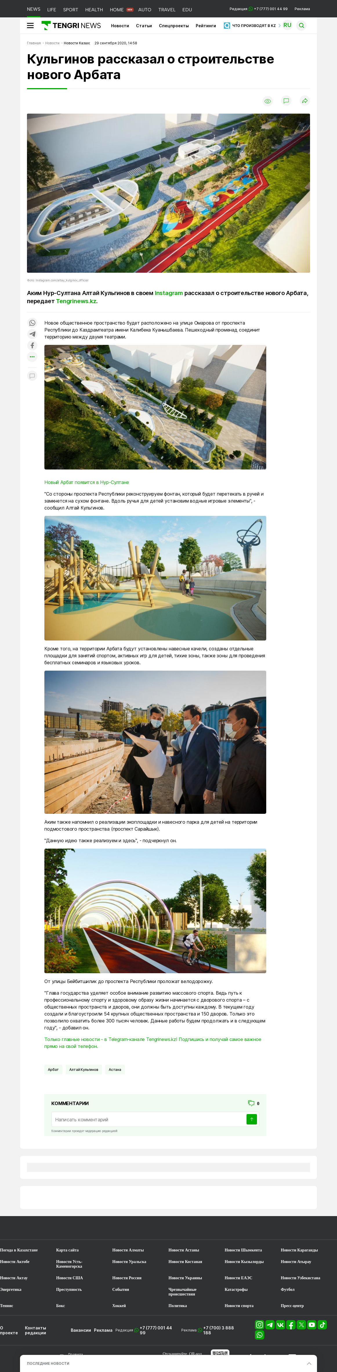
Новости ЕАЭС (238, 1278)
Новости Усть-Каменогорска (69, 1264)
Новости (120, 25)
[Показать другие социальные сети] (32, 357)
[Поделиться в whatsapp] (32, 323)
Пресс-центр (292, 1306)
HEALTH (94, 9)
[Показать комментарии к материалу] (32, 376)
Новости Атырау (296, 1262)
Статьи (144, 25)
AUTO (144, 9)
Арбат (53, 1069)
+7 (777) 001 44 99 (156, 1330)
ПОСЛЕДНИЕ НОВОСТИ (48, 1363)
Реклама (302, 9)
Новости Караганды (299, 1250)
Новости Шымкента (243, 1250)
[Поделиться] (305, 101)
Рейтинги (206, 25)
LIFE (51, 9)
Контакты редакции (35, 1330)
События (120, 1289)
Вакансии (81, 1330)
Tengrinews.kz (76, 301)
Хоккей (119, 1306)
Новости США (69, 1278)
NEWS (33, 9)
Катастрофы (236, 1289)
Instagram (169, 293)
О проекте (9, 1330)
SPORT (70, 9)
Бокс (60, 1306)
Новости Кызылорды (244, 1262)
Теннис (6, 1306)
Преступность (69, 1289)
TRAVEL (166, 9)
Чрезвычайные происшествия (182, 1291)
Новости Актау (14, 1278)
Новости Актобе (15, 1262)
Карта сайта (67, 1250)
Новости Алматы (128, 1250)
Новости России (126, 1278)
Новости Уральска (129, 1262)
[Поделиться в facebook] (32, 346)
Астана (115, 1069)
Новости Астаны (183, 1250)
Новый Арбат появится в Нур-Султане (86, 482)
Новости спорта (239, 1306)
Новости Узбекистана (300, 1278)
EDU (187, 9)
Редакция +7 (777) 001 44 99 (259, 9)
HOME (117, 9)
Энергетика (10, 1289)
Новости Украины (185, 1278)
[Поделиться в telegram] (32, 334)
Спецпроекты (174, 25)
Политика (177, 1306)
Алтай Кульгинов (83, 1069)
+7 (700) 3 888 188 (218, 1330)
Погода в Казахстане (19, 1250)
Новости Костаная (185, 1262)
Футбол (287, 1289)
